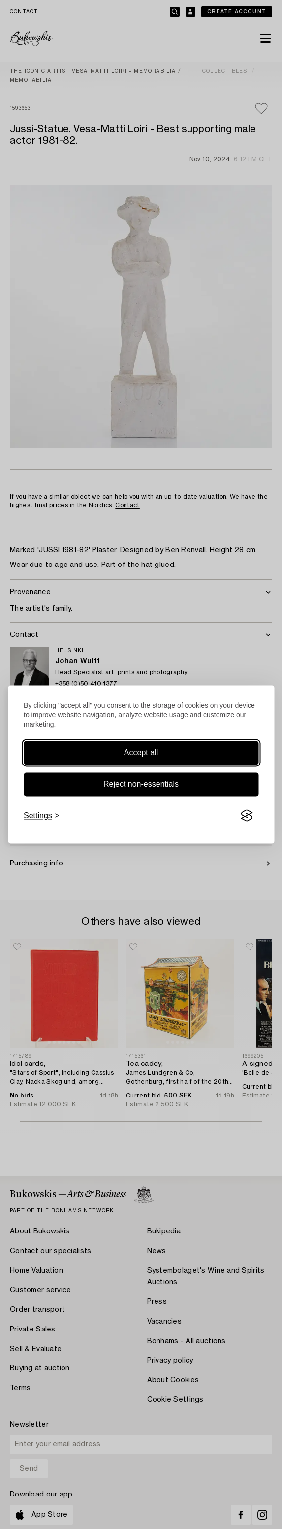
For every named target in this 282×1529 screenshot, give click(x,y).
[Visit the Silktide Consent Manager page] (246, 816)
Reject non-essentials (141, 784)
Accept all (141, 752)
